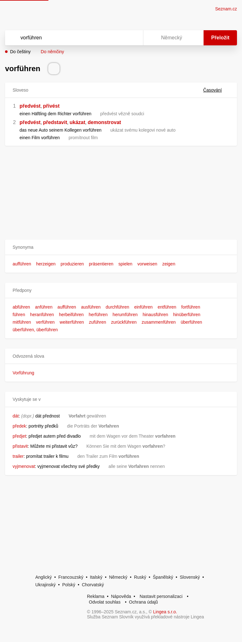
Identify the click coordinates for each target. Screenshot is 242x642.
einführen (143, 307)
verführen (45, 322)
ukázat (77, 122)
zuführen (97, 322)
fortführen (190, 307)
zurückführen (124, 322)
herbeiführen (71, 314)
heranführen (42, 314)
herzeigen (46, 263)
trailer (18, 456)
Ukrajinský (45, 584)
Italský (96, 577)
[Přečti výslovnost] (54, 68)
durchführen (117, 307)
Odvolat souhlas (104, 602)
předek (19, 426)
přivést (51, 106)
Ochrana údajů (143, 602)
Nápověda (121, 596)
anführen (43, 307)
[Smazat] (118, 37)
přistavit (20, 446)
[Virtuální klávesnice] (132, 37)
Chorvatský (93, 584)
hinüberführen (186, 314)
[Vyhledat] (66, 37)
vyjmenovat (24, 466)
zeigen (168, 263)
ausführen (91, 307)
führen (19, 314)
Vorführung (23, 372)
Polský (68, 584)
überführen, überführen (35, 329)
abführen (21, 307)
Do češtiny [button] (20, 51)
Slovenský (190, 577)
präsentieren (101, 263)
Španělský (163, 577)
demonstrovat (104, 122)
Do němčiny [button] (52, 51)
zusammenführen (158, 322)
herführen (98, 314)
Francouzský (70, 577)
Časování (216, 90)
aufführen (22, 263)
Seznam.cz (226, 8)
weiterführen (72, 322)
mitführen (22, 322)
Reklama (95, 596)
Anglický (43, 577)
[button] (121, 247)
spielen (125, 263)
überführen (191, 322)
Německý (118, 577)
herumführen (124, 314)
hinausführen (155, 314)
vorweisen (147, 263)
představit (55, 122)
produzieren (72, 263)
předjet (19, 436)
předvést (30, 106)
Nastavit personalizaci (161, 596)
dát (16, 415)
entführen (167, 307)
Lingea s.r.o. (165, 611)
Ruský (140, 577)
